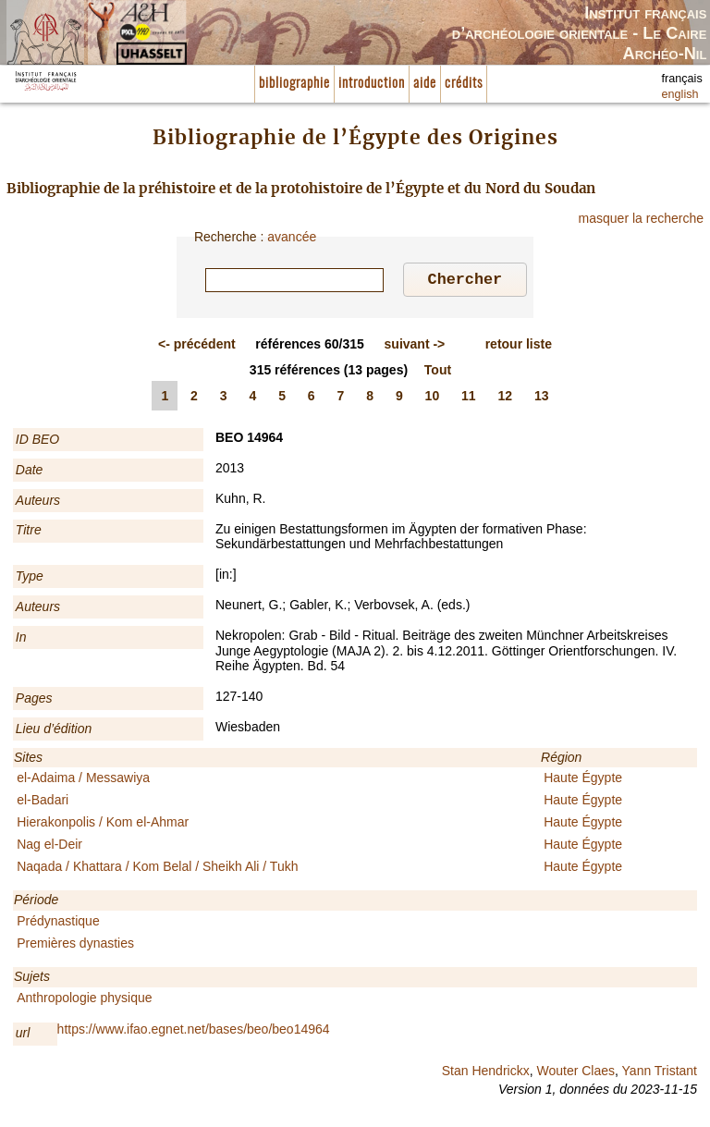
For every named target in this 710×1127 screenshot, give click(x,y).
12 (505, 398)
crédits (464, 84)
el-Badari (42, 802)
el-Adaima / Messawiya (83, 780)
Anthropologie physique (84, 1000)
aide (424, 84)
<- (197, 346)
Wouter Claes (575, 1073)
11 (468, 398)
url (23, 1035)
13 (541, 398)
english (680, 94)
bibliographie (294, 84)
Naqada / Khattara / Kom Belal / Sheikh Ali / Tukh (157, 869)
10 (432, 398)
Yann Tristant (659, 1073)
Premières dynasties (75, 945)
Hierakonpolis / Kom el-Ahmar (103, 824)
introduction (371, 84)
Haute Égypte (583, 780)
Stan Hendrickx (486, 1073)
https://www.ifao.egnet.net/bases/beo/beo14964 (193, 1031)
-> (415, 346)
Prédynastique (58, 923)
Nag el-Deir (49, 846)
